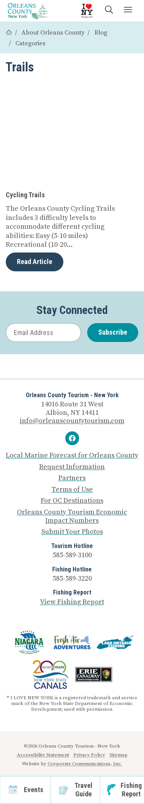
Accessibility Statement (43, 755)
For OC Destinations (72, 501)
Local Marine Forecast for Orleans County (72, 455)
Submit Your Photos (72, 532)
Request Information (72, 467)
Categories (30, 43)
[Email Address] (43, 332)
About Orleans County (53, 32)
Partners (72, 478)
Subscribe (112, 332)
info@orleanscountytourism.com (72, 420)
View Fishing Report (72, 602)
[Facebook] (72, 438)
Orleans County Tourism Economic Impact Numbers (72, 516)
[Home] (9, 32)
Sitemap (118, 755)
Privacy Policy (89, 755)
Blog (100, 32)
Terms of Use (72, 489)
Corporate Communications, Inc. (85, 764)
